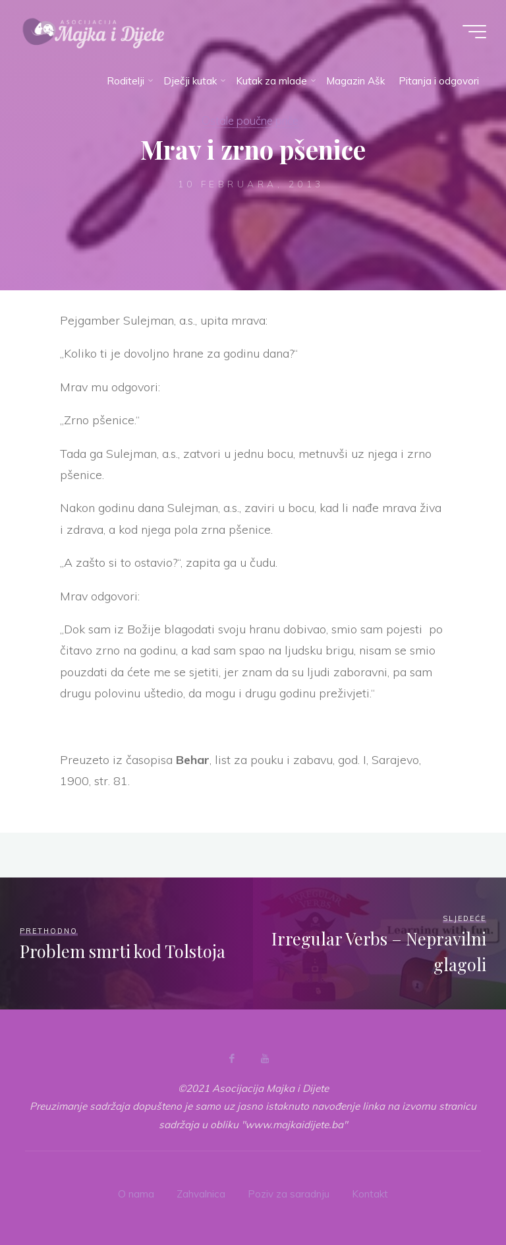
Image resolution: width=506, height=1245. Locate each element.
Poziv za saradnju (288, 1194)
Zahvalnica (201, 1194)
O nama (136, 1194)
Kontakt (370, 1194)
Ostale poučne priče (250, 120)
